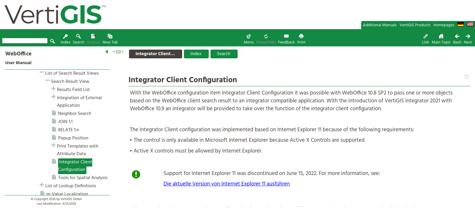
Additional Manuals (380, 25)
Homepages (444, 25)
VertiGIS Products (415, 25)
